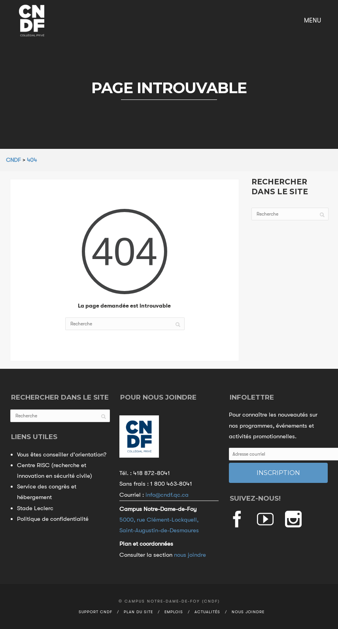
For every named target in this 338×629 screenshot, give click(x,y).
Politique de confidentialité (53, 518)
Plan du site (138, 612)
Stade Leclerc (35, 508)
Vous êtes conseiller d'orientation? (61, 454)
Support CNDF (95, 612)
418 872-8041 (151, 473)
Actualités (207, 612)
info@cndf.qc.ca (167, 494)
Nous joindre (248, 612)
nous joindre (190, 554)
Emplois (173, 612)
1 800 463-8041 (171, 483)
